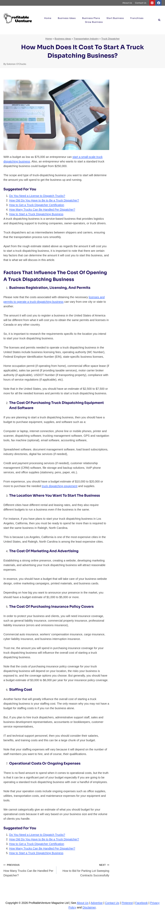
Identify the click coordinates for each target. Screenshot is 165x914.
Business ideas (67, 18)
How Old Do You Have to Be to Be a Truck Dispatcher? (44, 200)
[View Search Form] (159, 20)
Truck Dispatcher (110, 38)
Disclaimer (89, 907)
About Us (127, 3)
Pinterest (127, 902)
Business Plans (91, 18)
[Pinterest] (152, 3)
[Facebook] (159, 3)
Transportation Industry (86, 38)
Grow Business (94, 22)
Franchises (136, 18)
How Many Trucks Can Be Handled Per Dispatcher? (42, 209)
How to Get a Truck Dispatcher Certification (36, 205)
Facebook (141, 902)
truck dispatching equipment (59, 486)
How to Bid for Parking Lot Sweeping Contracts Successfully (84, 869)
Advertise (97, 902)
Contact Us (140, 3)
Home (47, 18)
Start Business (115, 18)
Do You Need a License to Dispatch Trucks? (37, 195)
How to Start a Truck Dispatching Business (36, 214)
